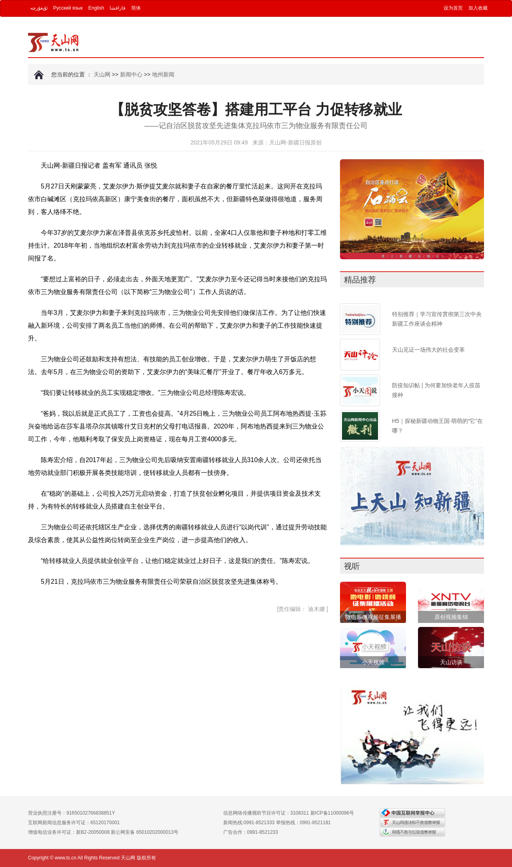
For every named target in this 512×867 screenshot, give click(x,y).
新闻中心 (131, 74)
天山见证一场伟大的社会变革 (428, 349)
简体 (136, 8)
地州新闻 (163, 74)
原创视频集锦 (451, 617)
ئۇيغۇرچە (39, 8)
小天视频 (373, 662)
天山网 (102, 74)
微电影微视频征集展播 (373, 617)
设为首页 (453, 8)
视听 (352, 566)
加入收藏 (478, 8)
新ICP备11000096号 (332, 813)
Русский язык (68, 8)
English (96, 8)
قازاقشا (118, 8)
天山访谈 (451, 662)
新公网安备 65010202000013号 (144, 832)
